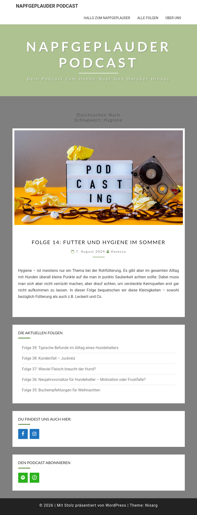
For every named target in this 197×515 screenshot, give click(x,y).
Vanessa (118, 251)
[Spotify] (23, 478)
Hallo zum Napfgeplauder (107, 18)
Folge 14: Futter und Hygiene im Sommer (98, 242)
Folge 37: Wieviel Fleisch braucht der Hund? (59, 369)
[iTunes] (34, 478)
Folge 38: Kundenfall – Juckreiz (48, 358)
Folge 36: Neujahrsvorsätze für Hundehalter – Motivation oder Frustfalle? (84, 379)
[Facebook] (23, 434)
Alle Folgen (147, 18)
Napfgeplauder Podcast (47, 6)
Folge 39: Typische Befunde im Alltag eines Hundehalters (70, 347)
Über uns (173, 18)
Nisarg (151, 505)
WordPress (116, 505)
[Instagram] (34, 434)
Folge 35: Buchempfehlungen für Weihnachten (61, 390)
